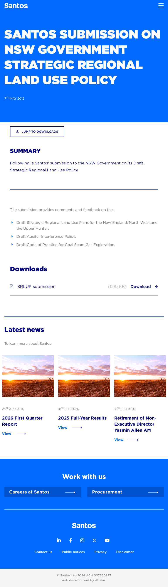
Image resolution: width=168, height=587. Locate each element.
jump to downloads (37, 131)
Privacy (100, 552)
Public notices (73, 552)
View (6, 433)
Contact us (43, 552)
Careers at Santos (29, 492)
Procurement (107, 492)
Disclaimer (125, 552)
